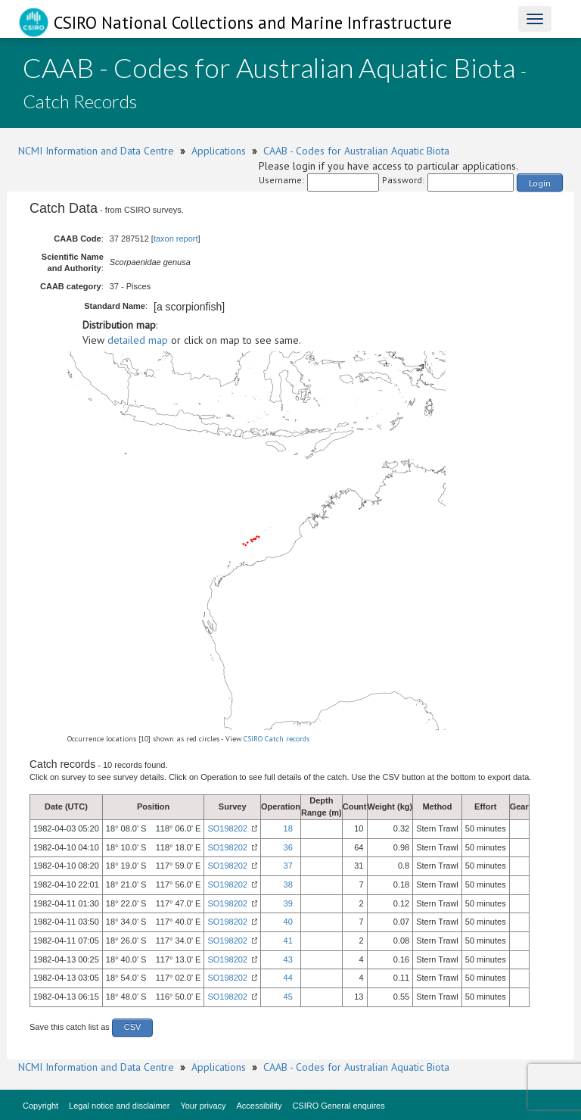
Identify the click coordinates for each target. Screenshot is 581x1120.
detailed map (137, 340)
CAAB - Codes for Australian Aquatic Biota (356, 151)
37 (288, 865)
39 (288, 903)
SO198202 (227, 828)
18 (288, 828)
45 (288, 996)
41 (288, 940)
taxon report (176, 238)
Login (540, 183)
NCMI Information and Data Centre (96, 151)
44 (288, 977)
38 (288, 884)
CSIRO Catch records (276, 739)
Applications (218, 151)
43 (288, 959)
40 (288, 921)
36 (288, 847)
